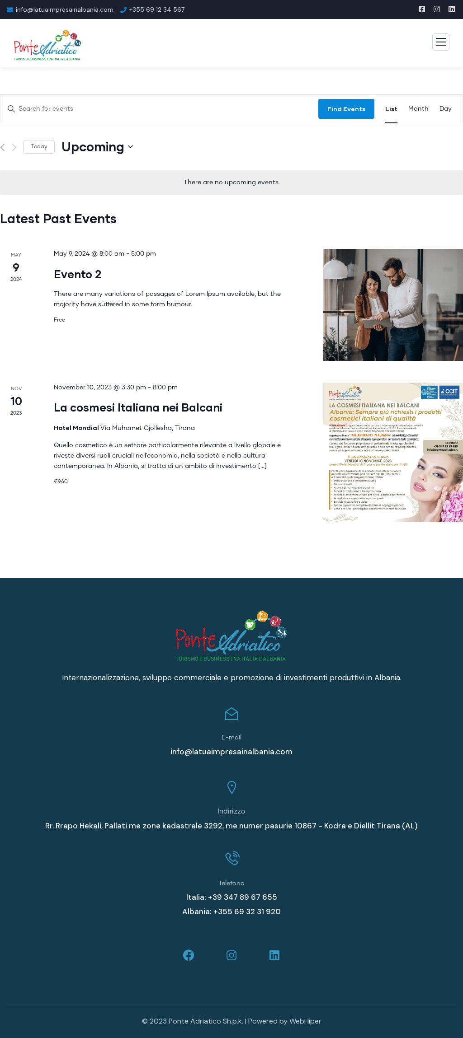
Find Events (346, 108)
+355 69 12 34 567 (156, 9)
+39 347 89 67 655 (242, 897)
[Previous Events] (2, 147)
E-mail (231, 737)
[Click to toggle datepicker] (97, 147)
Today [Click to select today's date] (39, 147)
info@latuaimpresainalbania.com (64, 9)
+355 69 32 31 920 (247, 911)
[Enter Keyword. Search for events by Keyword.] (159, 109)
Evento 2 (77, 274)
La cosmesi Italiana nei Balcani (138, 407)
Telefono (231, 883)
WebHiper (305, 1021)
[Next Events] (14, 147)
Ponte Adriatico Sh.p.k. (206, 1021)
